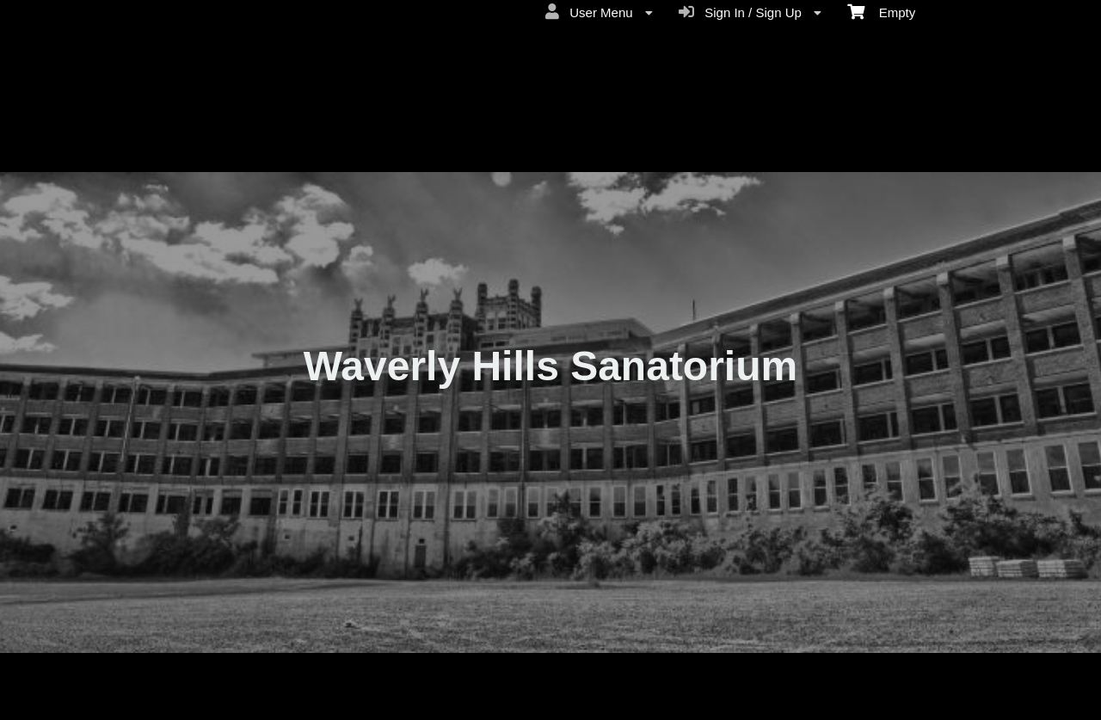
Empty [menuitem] (881, 11)
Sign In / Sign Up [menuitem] (750, 12)
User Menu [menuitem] (599, 12)
